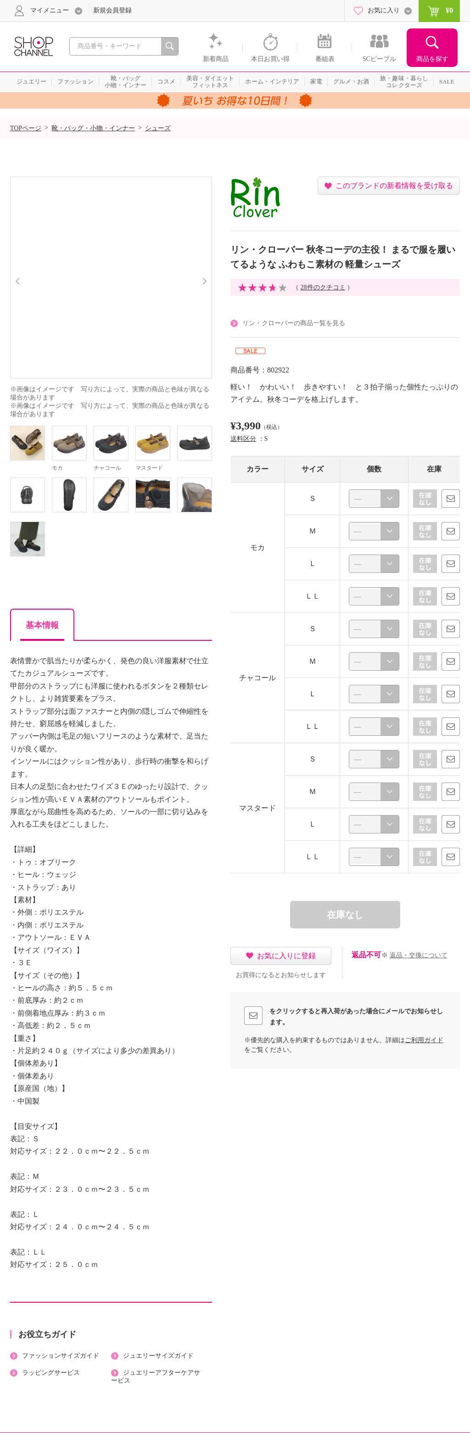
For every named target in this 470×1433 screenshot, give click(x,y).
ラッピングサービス (51, 1372)
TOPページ (25, 128)
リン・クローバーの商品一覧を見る (293, 323)
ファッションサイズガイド (60, 1355)
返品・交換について (419, 955)
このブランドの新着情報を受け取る (394, 185)
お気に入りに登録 (286, 956)
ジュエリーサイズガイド (158, 1355)
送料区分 (243, 438)
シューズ (158, 128)
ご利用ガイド (424, 1040)
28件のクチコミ (323, 287)
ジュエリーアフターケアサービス (155, 1376)
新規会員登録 (112, 10)
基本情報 (42, 625)
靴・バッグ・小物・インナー (93, 128)
